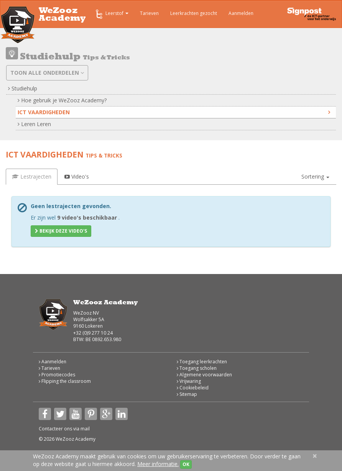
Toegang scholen (197, 368)
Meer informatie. (158, 464)
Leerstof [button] (111, 14)
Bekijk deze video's (61, 231)
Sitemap (187, 394)
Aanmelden (241, 13)
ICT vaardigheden (174, 112)
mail (85, 428)
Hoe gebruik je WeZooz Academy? (62, 100)
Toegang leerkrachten (202, 361)
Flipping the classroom (65, 381)
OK (186, 464)
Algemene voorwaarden (204, 374)
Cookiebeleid (193, 387)
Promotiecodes (57, 374)
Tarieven (149, 13)
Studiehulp (22, 88)
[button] (315, 177)
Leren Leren (34, 124)
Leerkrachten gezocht (193, 13)
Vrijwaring (189, 381)
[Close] (314, 456)
